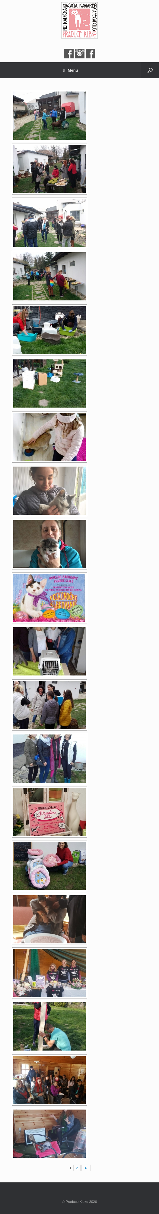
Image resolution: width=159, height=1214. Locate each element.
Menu (70, 70)
